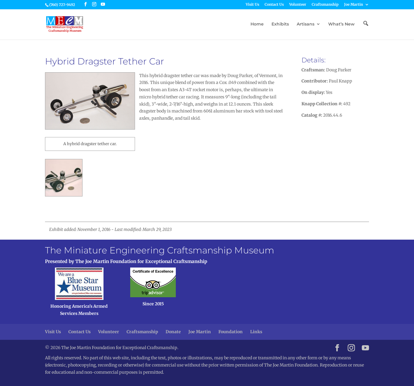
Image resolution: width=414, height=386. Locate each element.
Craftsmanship (325, 5)
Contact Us (274, 5)
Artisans (305, 24)
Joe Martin (353, 5)
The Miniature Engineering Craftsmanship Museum (159, 250)
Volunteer (297, 5)
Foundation (230, 331)
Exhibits (280, 24)
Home (257, 24)
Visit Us (252, 5)
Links (256, 331)
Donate (173, 331)
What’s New (341, 24)
